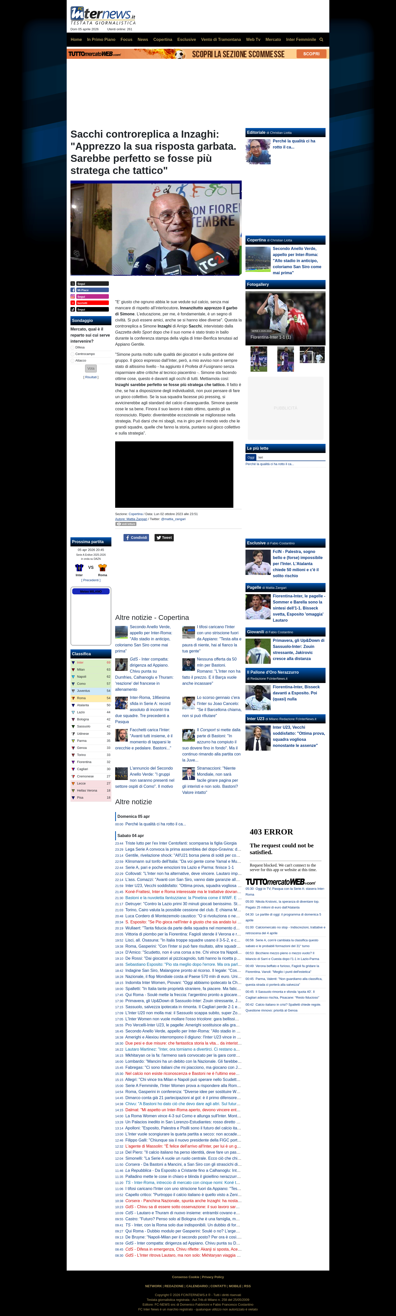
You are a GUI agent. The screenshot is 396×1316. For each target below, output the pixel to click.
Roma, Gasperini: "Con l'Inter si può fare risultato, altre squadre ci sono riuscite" (197, 946)
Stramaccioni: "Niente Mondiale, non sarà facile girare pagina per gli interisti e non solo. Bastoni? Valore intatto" (210, 780)
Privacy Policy (213, 1277)
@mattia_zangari (173, 519)
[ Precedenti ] (90, 580)
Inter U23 (255, 719)
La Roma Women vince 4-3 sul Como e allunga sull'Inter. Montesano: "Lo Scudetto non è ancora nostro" (219, 1116)
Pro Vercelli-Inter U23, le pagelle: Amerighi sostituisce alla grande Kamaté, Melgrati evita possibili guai (217, 1025)
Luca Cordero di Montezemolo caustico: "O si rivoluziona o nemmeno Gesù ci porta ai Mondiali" (211, 916)
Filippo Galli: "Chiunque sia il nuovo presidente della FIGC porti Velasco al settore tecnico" (206, 1140)
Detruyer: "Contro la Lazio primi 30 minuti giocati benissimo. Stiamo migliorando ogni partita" (208, 904)
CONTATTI (218, 1286)
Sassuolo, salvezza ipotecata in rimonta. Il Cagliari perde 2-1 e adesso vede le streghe (203, 1007)
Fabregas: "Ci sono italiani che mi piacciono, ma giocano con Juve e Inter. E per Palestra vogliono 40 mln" (220, 1067)
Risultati (91, 377)
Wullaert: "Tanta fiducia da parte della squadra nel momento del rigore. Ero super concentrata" (210, 928)
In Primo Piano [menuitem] (101, 39)
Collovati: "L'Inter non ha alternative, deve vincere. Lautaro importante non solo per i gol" (205, 873)
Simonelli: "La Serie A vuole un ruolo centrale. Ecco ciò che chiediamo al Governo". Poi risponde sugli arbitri (222, 1158)
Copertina (136, 514)
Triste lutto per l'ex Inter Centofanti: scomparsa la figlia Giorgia (181, 843)
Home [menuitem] (76, 39)
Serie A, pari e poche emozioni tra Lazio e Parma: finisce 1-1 (180, 867)
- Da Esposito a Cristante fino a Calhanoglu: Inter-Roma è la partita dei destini (209, 1170)
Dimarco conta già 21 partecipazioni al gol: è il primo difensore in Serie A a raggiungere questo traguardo (219, 1098)
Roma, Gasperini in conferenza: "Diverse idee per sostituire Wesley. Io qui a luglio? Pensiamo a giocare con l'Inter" (228, 1092)
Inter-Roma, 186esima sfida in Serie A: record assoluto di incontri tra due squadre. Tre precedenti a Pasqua (142, 709)
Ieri (260, 457)
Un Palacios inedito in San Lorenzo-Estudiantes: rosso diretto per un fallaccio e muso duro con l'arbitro (217, 1122)
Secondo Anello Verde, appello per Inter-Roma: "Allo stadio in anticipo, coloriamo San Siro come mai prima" (143, 639)
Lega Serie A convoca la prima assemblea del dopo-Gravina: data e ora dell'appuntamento (206, 849)
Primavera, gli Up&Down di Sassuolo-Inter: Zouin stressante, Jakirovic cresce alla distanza (207, 1001)
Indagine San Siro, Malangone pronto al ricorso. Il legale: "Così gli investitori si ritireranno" (206, 970)
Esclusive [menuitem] (186, 39)
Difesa (80, 347)
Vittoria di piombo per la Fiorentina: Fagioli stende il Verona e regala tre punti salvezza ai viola (209, 934)
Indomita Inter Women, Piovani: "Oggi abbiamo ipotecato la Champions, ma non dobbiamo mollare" (214, 982)
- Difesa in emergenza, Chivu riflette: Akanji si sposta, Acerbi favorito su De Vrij (200, 1249)
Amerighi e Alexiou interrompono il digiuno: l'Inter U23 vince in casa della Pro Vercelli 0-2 (204, 1037)
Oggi (250, 457)
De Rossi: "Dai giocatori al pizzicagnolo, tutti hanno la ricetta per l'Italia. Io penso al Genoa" (207, 958)
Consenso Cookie (185, 1277)
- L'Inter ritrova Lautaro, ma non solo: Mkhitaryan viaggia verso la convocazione (201, 1255)
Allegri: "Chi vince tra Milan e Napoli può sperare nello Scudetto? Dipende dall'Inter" (200, 1079)
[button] (91, 368)
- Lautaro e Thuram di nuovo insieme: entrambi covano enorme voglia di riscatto (202, 1213)
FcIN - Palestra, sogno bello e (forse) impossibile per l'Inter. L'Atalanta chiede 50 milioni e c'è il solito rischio (298, 563)
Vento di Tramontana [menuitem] (221, 39)
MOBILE (235, 1286)
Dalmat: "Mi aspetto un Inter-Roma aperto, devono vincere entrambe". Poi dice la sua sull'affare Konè (216, 1110)
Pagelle (254, 587)
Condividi (136, 538)
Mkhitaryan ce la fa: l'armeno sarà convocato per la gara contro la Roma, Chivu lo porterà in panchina (216, 1055)
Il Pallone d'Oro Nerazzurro (273, 672)
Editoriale (256, 132)
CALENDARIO (197, 1286)
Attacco (81, 360)
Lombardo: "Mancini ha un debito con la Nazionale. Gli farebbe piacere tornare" (196, 1061)
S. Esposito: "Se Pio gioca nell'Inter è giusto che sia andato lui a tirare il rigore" (196, 922)
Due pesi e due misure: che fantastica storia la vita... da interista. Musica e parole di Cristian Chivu (213, 1043)
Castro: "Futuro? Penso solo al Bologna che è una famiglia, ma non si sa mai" (195, 1219)
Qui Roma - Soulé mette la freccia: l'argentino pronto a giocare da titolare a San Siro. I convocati (212, 995)
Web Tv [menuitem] (253, 39)
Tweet (164, 538)
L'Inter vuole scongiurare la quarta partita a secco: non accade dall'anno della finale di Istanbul (210, 1134)
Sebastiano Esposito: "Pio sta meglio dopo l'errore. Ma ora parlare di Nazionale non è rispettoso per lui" (218, 964)
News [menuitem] (143, 39)
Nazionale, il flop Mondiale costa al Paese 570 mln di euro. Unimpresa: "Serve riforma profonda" (212, 976)
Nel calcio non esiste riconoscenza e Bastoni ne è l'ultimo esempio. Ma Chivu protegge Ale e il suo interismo (222, 1073)
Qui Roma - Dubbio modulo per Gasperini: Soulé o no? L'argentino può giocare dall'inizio (205, 1231)
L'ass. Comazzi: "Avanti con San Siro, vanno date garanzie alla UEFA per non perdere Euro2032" (213, 879)
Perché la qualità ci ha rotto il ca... (156, 824)
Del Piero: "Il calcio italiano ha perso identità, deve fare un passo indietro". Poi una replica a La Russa (216, 1152)
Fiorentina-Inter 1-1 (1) (271, 337)
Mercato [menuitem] (273, 39)
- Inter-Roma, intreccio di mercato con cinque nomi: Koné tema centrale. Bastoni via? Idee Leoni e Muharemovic (229, 1182)
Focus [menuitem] (126, 39)
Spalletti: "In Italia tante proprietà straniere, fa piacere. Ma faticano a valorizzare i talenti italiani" (211, 988)
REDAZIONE (174, 1286)
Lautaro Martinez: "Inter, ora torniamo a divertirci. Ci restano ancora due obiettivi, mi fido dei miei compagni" (222, 1049)
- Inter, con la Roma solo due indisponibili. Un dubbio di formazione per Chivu (198, 1225)
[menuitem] (321, 40)
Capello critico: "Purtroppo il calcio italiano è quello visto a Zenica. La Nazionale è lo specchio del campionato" (224, 1195)
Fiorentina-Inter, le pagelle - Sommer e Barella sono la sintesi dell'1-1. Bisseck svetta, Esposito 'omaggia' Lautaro (299, 608)
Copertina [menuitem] (162, 39)
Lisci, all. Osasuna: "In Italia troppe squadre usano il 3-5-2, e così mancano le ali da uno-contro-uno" (215, 940)
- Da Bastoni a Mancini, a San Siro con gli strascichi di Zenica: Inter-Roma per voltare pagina (216, 1164)
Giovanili (255, 632)
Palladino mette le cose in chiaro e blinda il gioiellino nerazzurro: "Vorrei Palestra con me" (205, 1176)
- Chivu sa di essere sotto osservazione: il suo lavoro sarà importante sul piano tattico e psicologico (219, 1207)
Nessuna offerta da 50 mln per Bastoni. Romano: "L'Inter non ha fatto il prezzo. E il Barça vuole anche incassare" (211, 671)
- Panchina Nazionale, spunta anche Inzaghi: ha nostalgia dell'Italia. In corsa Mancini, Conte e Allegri (223, 1201)
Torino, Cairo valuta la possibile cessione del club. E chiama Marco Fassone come (206, 910)
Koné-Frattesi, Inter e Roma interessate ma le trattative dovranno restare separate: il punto (207, 892)
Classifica (81, 654)
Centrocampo (85, 354)
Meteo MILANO (91, 591)
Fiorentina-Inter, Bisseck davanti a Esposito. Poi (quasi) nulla (296, 693)
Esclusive (256, 543)
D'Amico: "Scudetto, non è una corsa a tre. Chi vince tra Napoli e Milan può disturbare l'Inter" (208, 952)
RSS (247, 1286)
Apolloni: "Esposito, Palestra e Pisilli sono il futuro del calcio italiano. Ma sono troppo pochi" (206, 1128)
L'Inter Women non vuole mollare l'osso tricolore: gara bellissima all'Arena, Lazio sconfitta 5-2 (209, 1019)
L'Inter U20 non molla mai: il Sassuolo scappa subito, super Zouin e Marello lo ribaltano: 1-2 (208, 1013)
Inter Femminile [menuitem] (301, 39)
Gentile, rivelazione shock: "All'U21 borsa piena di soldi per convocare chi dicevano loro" (204, 855)
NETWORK (153, 1286)
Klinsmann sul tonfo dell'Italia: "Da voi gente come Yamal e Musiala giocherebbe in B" (202, 861)
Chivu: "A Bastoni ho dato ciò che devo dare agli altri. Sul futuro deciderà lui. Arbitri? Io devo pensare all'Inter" (223, 1104)
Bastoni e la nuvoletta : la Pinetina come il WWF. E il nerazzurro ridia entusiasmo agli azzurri (218, 898)
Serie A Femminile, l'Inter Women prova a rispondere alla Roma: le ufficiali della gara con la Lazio (213, 1085)
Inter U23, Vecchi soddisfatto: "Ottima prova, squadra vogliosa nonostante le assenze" (203, 885)
